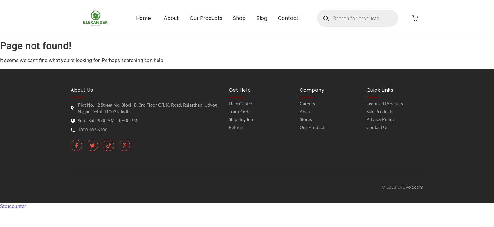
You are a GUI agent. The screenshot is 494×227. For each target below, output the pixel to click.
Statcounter (13, 206)
